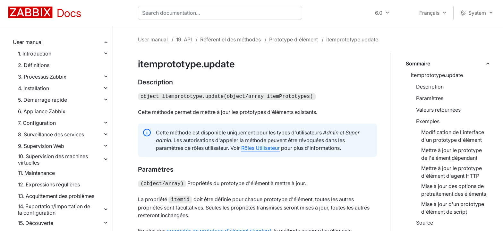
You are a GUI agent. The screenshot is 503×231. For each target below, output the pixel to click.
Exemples (427, 121)
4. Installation (33, 88)
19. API (184, 39)
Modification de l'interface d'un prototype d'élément (452, 136)
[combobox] (221, 13)
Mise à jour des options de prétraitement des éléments (453, 190)
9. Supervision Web (41, 146)
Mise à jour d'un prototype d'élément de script (452, 208)
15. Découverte (35, 223)
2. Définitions (33, 65)
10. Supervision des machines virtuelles (53, 159)
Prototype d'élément (293, 39)
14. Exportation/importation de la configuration (54, 209)
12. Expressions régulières (49, 184)
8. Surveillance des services (51, 134)
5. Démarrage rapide (42, 100)
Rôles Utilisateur (260, 147)
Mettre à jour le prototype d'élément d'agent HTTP (451, 172)
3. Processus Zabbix (42, 76)
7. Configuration (37, 123)
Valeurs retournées (438, 110)
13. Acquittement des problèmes (56, 196)
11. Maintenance (36, 173)
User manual (28, 42)
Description (430, 86)
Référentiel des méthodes (230, 39)
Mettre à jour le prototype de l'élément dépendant (451, 154)
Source (424, 222)
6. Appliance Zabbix (41, 111)
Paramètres (429, 98)
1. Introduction (34, 53)
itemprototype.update (437, 75)
